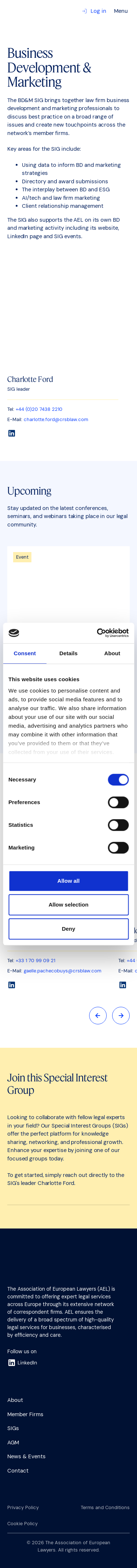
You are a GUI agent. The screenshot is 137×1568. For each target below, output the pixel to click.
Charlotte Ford (30, 379)
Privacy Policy (23, 1507)
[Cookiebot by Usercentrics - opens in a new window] (97, 633)
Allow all (68, 881)
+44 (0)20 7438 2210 (39, 409)
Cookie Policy (22, 1523)
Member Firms (25, 1414)
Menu (121, 11)
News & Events (26, 1456)
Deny (68, 929)
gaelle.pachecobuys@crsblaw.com (62, 971)
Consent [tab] (25, 653)
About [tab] (112, 653)
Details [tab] (69, 653)
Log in (94, 11)
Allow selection (68, 904)
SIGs (13, 1428)
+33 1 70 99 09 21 (35, 961)
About (15, 1400)
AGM (13, 1442)
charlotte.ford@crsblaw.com (56, 419)
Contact (17, 1470)
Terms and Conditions (105, 1507)
